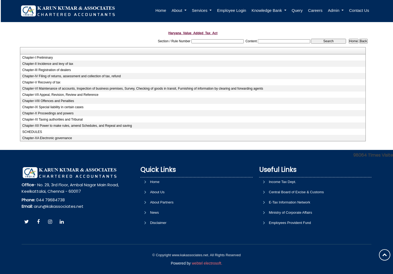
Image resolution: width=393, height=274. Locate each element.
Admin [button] (334, 10)
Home (160, 10)
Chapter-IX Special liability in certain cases (52, 107)
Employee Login (231, 10)
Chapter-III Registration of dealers (46, 70)
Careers (315, 10)
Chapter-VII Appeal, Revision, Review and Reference (60, 95)
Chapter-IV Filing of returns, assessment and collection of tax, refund (71, 76)
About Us (157, 214)
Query (297, 10)
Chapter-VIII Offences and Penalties (48, 101)
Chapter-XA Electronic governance (47, 138)
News (154, 234)
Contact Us (359, 10)
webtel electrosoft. (207, 263)
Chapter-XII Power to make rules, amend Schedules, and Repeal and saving (77, 126)
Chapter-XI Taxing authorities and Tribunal (52, 119)
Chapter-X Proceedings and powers (47, 113)
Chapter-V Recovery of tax (41, 82)
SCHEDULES (32, 132)
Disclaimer (158, 245)
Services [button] (200, 10)
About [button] (177, 10)
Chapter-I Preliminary (37, 57)
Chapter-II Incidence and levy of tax (47, 64)
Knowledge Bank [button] (267, 10)
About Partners (162, 224)
